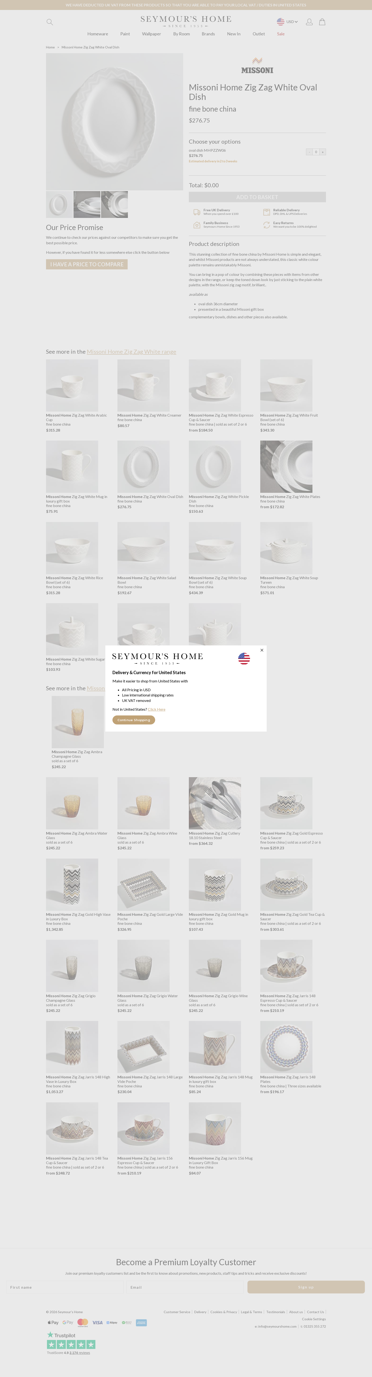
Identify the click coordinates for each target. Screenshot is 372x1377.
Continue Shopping (133, 720)
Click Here (156, 709)
